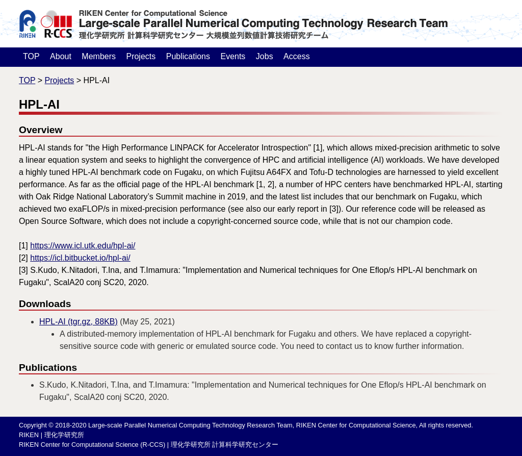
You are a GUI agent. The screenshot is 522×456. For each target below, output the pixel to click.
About (60, 56)
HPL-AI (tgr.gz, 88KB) (78, 321)
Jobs (264, 56)
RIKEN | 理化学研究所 (51, 435)
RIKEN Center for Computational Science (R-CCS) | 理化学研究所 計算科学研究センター (148, 444)
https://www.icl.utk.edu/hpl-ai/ (82, 245)
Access (296, 56)
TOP (31, 56)
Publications (188, 56)
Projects (140, 56)
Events (232, 56)
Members (99, 56)
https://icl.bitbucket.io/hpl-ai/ (80, 258)
